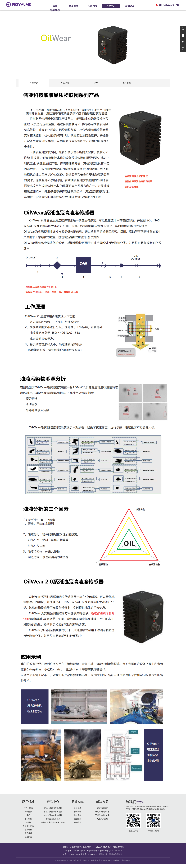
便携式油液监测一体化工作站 (53, 822)
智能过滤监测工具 (53, 819)
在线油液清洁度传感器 (53, 808)
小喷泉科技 (125, 860)
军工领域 (28, 833)
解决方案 (73, 6)
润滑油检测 (102, 854)
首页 (55, 6)
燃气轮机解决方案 (102, 812)
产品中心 (111, 6)
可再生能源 (28, 808)
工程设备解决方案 (102, 815)
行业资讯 (77, 812)
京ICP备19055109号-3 (107, 860)
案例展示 (77, 819)
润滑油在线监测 (115, 854)
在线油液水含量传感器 (53, 815)
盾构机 (28, 822)
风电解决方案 (102, 819)
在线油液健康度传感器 (53, 812)
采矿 (28, 815)
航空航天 (28, 837)
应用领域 (92, 6)
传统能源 (28, 812)
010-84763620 (169, 5)
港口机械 (28, 819)
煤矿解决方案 (102, 808)
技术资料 (77, 815)
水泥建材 (28, 830)
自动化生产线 (28, 826)
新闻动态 (129, 6)
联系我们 (55, 10)
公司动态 (77, 808)
